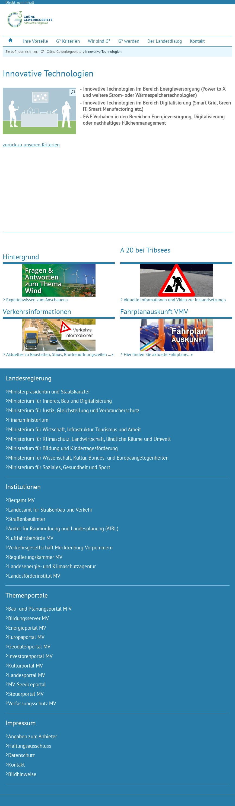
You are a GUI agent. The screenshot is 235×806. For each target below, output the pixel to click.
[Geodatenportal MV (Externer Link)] (110, 647)
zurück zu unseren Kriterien (31, 144)
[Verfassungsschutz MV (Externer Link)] (110, 703)
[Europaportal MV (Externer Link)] (110, 637)
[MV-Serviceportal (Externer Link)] (110, 684)
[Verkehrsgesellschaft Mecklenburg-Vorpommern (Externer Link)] (110, 548)
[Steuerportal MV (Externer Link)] (110, 694)
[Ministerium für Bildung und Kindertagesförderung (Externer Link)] (110, 448)
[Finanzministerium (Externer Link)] (110, 420)
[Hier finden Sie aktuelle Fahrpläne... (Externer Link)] (176, 335)
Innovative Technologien (103, 51)
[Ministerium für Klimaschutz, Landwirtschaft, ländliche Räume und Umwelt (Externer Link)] (110, 439)
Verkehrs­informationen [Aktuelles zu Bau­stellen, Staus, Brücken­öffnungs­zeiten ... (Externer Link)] (37, 311)
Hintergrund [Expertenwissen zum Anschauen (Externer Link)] (21, 256)
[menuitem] (11, 41)
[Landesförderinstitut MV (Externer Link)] (110, 576)
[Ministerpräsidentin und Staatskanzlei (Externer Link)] (110, 392)
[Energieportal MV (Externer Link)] (110, 628)
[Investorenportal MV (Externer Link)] (110, 656)
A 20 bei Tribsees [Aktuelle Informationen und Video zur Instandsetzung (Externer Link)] (145, 249)
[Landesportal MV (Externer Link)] (110, 675)
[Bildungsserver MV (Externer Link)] (110, 618)
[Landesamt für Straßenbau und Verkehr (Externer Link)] (110, 510)
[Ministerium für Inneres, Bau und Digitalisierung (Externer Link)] (110, 401)
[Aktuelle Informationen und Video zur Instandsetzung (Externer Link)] (176, 280)
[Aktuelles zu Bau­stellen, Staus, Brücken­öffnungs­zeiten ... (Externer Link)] (59, 335)
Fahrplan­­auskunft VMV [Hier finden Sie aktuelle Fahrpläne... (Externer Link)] (154, 311)
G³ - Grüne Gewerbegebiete (61, 51)
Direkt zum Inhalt (19, 2)
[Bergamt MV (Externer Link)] (110, 500)
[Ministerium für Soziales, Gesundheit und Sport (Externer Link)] (110, 467)
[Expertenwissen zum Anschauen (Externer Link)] (59, 280)
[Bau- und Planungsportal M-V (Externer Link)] (110, 609)
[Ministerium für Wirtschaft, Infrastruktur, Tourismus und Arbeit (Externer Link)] (110, 429)
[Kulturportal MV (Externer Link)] (110, 666)
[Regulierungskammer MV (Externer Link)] (110, 557)
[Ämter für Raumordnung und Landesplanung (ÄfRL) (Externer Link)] (110, 529)
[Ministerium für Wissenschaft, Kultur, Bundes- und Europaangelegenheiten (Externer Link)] (110, 458)
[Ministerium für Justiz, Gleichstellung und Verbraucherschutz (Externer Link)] (110, 410)
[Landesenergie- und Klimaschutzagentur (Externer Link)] (110, 566)
